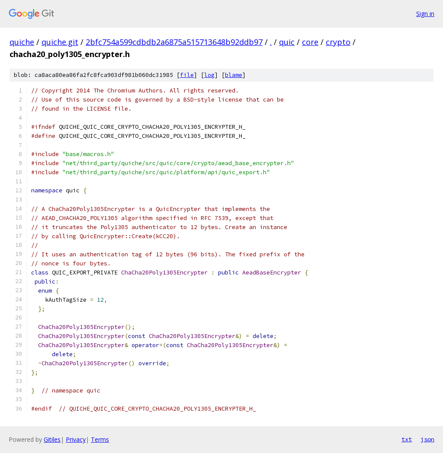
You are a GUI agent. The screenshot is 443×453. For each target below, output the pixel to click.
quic (287, 42)
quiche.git (60, 42)
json (427, 439)
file (187, 75)
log (209, 75)
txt (406, 439)
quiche (22, 42)
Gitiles (52, 439)
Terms (100, 439)
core (310, 42)
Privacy (76, 439)
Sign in (425, 14)
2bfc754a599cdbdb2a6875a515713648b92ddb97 (174, 42)
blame (233, 75)
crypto (338, 42)
